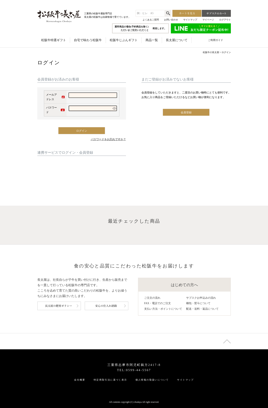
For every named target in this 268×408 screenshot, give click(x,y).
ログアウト (225, 19)
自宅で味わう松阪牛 (88, 40)
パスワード (55, 110)
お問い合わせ (171, 19)
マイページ (208, 19)
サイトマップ (190, 19)
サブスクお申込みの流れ (201, 297)
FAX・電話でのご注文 (157, 303)
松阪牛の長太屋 (211, 52)
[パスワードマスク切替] (114, 108)
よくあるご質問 (151, 19)
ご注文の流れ (152, 297)
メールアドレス (55, 97)
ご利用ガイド (215, 40)
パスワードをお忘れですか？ (108, 139)
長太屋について (177, 40)
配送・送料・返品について (202, 308)
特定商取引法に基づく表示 (110, 379)
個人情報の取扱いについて (152, 379)
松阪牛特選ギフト (53, 40)
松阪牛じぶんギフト (124, 40)
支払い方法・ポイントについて (163, 308)
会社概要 (79, 379)
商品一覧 (152, 40)
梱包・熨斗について (198, 303)
